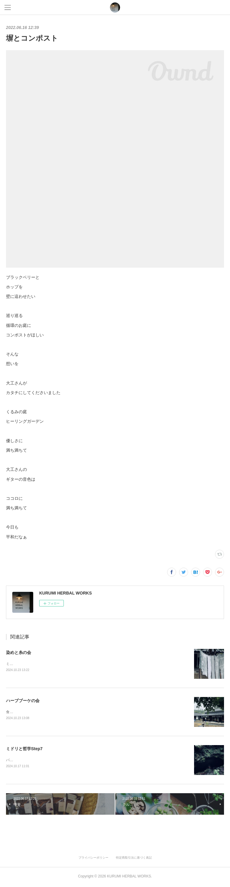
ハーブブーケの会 (23, 700)
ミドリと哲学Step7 (24, 749)
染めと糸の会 (18, 652)
